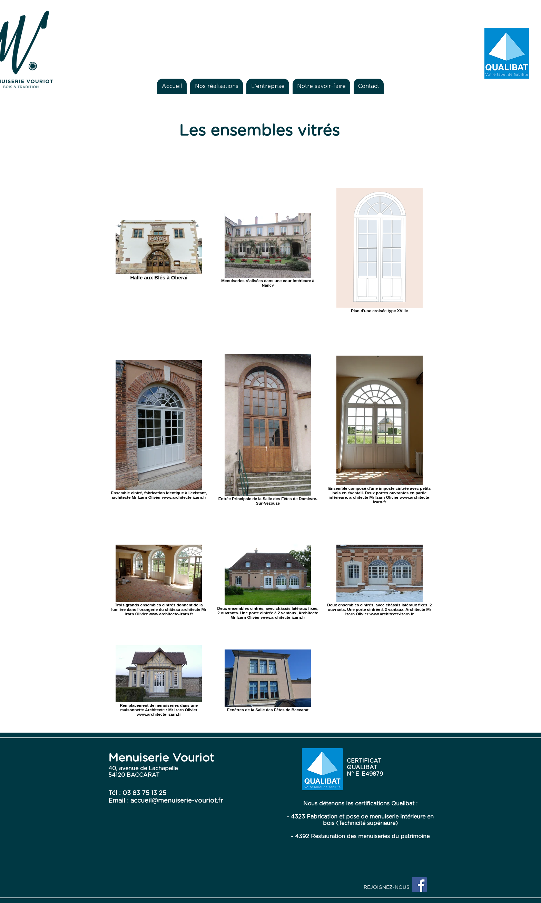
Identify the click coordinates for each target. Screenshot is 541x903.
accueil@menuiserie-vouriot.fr (176, 801)
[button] (216, 86)
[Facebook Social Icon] (419, 884)
